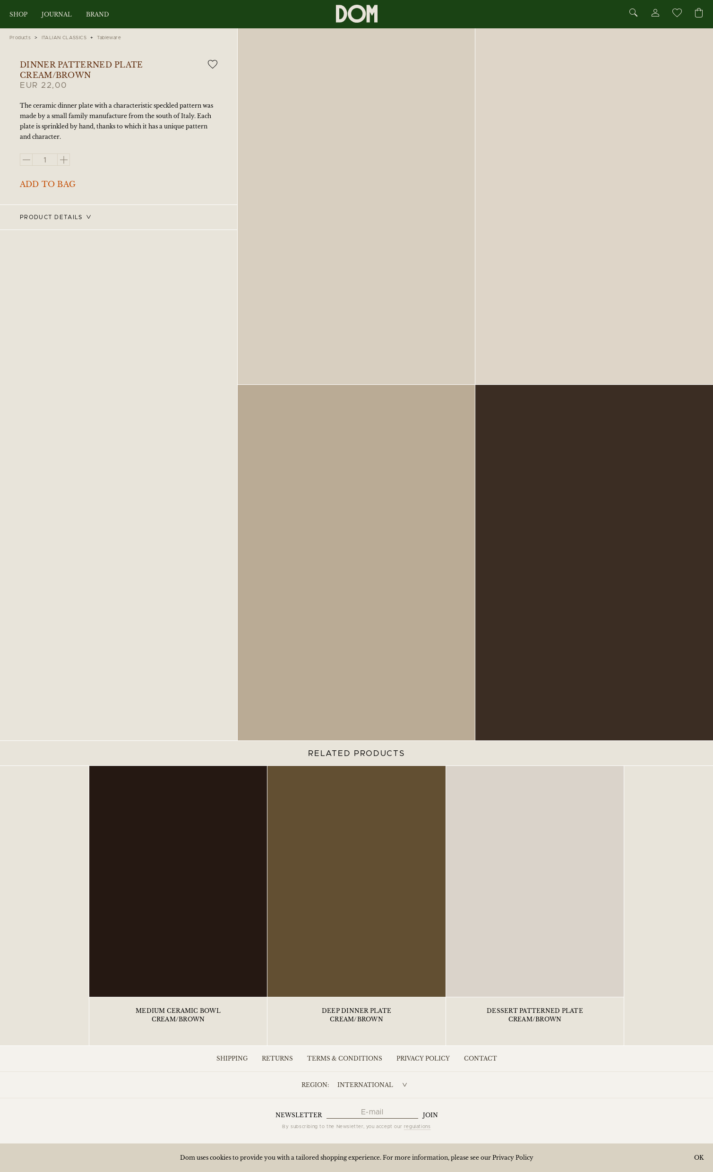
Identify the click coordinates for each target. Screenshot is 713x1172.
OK (699, 1157)
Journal (57, 14)
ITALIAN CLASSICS (64, 37)
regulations (417, 1126)
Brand (97, 14)
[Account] (655, 14)
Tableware (109, 37)
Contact (480, 1058)
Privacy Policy (423, 1058)
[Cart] (698, 13)
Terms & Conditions (344, 1058)
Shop (18, 14)
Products (20, 37)
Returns (277, 1058)
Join (430, 1115)
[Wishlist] (676, 14)
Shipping (232, 1058)
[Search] (633, 13)
